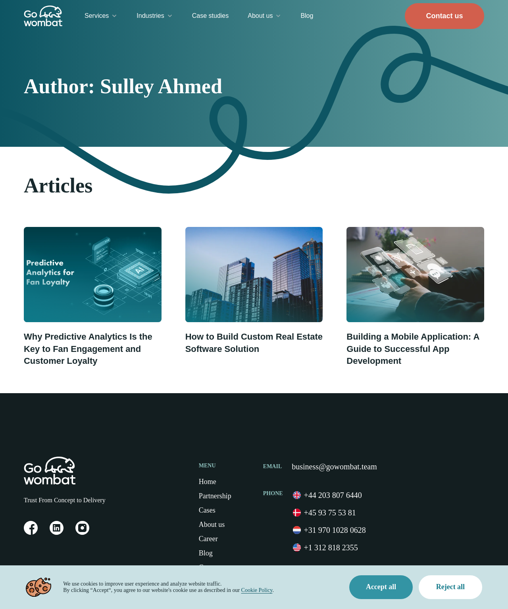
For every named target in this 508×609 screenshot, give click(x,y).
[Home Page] (44, 470)
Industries (155, 15)
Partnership (215, 496)
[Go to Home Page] (43, 16)
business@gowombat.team (334, 466)
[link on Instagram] (82, 532)
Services (101, 15)
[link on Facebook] (31, 532)
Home (207, 482)
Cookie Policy (256, 590)
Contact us (444, 16)
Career (208, 539)
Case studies (210, 15)
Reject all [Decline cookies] (450, 587)
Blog (306, 15)
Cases (207, 510)
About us (264, 15)
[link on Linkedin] (57, 532)
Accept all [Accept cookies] (381, 587)
